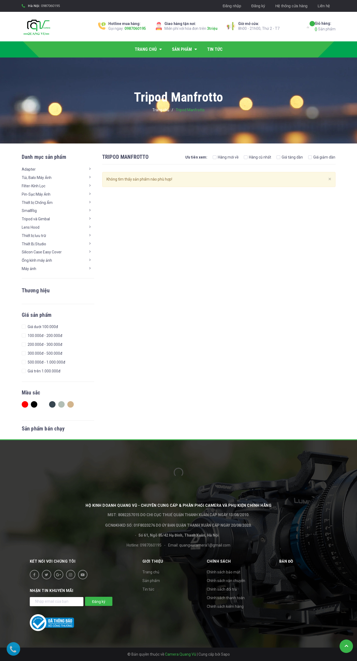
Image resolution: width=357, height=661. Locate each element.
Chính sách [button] (219, 561)
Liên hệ (324, 6)
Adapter (29, 169)
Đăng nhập (232, 6)
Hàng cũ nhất (257, 157)
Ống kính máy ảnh (37, 260)
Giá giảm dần (321, 157)
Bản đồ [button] (286, 561)
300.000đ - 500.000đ (44, 353)
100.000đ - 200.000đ (44, 335)
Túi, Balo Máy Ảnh (36, 177)
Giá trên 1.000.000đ (43, 371)
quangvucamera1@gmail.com (204, 545)
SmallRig (29, 211)
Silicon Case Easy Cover (42, 252)
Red (25, 404)
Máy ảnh (29, 269)
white (43, 404)
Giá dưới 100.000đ (42, 327)
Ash (61, 404)
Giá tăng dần (290, 157)
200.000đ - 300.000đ (44, 344)
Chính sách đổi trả (222, 589)
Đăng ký (258, 6)
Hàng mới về (225, 157)
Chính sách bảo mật (223, 572)
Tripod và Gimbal (36, 219)
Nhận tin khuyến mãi (51, 590)
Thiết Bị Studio (34, 244)
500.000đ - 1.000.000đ (46, 362)
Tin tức (148, 589)
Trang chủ (150, 572)
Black (34, 404)
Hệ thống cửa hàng (291, 6)
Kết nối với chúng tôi (53, 561)
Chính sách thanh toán (226, 598)
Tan (70, 404)
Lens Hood (30, 227)
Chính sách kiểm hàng (225, 606)
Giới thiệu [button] (152, 561)
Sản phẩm (325, 26)
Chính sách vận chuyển (226, 581)
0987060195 (50, 6)
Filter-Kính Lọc (33, 186)
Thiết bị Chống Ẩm (37, 202)
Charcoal (52, 404)
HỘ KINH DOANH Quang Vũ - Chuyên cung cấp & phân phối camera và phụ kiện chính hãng (178, 505)
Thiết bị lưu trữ (34, 235)
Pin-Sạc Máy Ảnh (36, 194)
